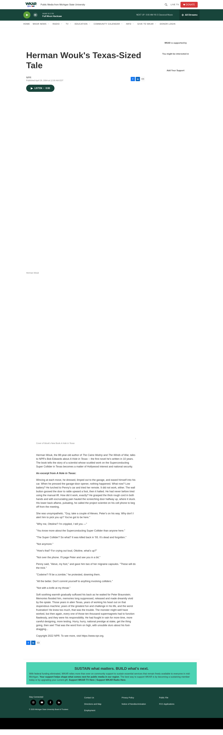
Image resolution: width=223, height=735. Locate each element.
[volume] (35, 20)
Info (128, 29)
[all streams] (189, 20)
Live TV (176, 7)
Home (26, 29)
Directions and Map (92, 710)
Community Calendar (107, 29)
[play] (27, 20)
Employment (89, 716)
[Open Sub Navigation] (49, 29)
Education (81, 29)
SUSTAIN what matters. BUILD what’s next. (112, 674)
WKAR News (40, 29)
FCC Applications (166, 710)
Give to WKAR (145, 29)
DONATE (192, 7)
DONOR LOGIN (167, 29)
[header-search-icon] (167, 7)
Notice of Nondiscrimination (134, 710)
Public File (163, 703)
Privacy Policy (128, 703)
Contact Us (89, 703)
